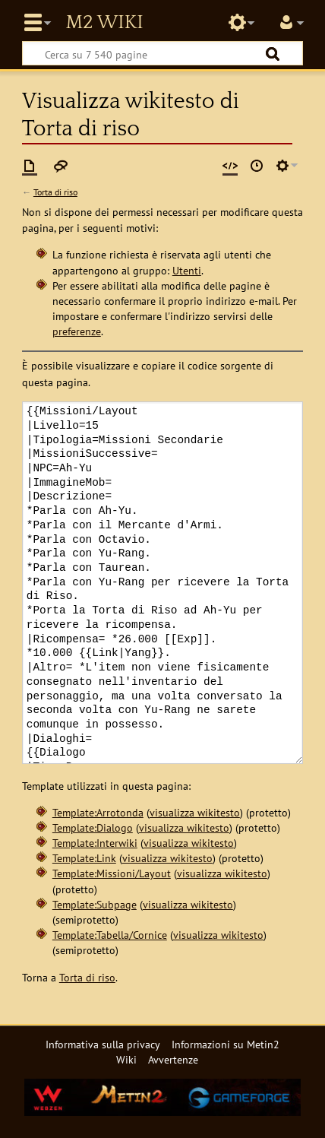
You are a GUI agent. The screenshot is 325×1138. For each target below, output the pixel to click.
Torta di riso (55, 192)
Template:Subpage (94, 904)
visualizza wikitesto (195, 812)
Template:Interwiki (94, 842)
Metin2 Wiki (104, 22)
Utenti (186, 270)
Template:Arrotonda (98, 812)
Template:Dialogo (92, 827)
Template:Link (84, 858)
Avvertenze (173, 1059)
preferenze (76, 331)
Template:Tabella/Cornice (109, 934)
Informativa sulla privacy (103, 1044)
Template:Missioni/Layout (111, 873)
